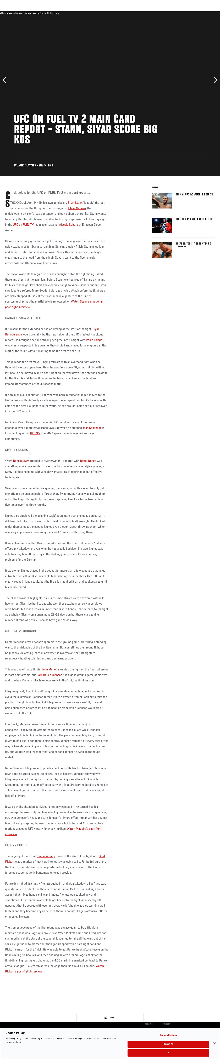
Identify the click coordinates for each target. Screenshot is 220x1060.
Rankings (24, 13)
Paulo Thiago (94, 340)
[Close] (214, 1043)
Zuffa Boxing (184, 13)
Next (214, 80)
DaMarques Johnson (49, 675)
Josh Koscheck (92, 428)
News (52, 13)
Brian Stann (75, 203)
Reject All (168, 1044)
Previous (6, 80)
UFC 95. (35, 433)
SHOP (199, 13)
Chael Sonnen (77, 208)
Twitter (166, 1024)
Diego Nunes (88, 461)
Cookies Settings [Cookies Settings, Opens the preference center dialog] (168, 1035)
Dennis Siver (21, 461)
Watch (167, 13)
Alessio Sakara (68, 225)
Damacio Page (46, 856)
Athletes (39, 13)
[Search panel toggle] (209, 13)
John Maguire (50, 669)
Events (9, 13)
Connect (154, 13)
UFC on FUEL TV (24, 225)
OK (168, 1053)
